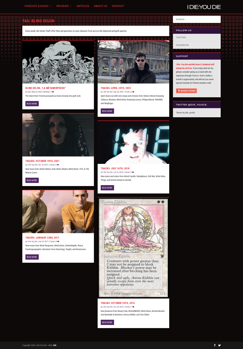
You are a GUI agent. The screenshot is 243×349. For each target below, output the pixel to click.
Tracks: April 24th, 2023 (116, 88)
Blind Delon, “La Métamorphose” (45, 88)
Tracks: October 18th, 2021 (42, 161)
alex (29, 92)
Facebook (182, 45)
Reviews (62, 8)
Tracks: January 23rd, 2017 (42, 237)
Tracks (51, 165)
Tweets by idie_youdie (185, 112)
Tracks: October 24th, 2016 (118, 303)
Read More (32, 103)
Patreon (195, 75)
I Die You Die (32, 165)
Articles (83, 8)
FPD (54, 345)
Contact (118, 8)
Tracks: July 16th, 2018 (115, 168)
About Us (100, 8)
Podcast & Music (37, 8)
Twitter (181, 37)
